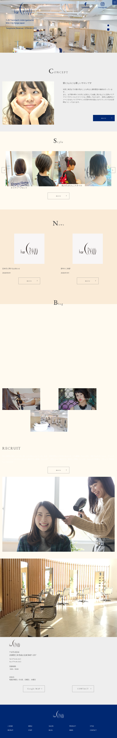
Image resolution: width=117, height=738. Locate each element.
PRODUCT (72, 726)
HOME (11, 726)
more (103, 118)
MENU (30, 726)
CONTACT (83, 689)
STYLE (92, 726)
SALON (51, 726)
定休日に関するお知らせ (11, 268)
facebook (85, 5)
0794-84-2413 (30, 28)
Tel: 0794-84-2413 (15, 659)
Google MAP (33, 689)
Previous (4, 170)
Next (112, 170)
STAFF (30, 730)
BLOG (51, 730)
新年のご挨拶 (65, 268)
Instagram (102, 5)
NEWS (71, 730)
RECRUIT (10, 730)
